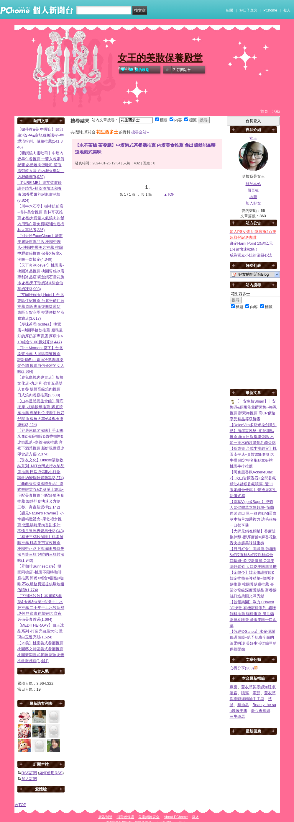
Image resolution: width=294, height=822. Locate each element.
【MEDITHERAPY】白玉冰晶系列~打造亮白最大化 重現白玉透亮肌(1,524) (40, 631)
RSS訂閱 (29, 773)
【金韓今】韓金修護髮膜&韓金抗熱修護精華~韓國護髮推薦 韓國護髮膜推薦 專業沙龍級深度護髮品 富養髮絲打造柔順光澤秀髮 (253, 584)
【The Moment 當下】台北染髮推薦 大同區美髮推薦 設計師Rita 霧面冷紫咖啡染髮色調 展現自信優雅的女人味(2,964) (41, 360)
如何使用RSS (51, 773)
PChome (270, 10)
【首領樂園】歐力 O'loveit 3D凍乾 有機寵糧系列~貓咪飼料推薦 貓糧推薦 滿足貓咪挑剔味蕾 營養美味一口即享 (253, 614)
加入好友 (253, 203)
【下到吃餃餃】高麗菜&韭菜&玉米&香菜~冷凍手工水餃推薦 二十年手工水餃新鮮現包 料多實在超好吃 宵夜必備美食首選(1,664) (41, 608)
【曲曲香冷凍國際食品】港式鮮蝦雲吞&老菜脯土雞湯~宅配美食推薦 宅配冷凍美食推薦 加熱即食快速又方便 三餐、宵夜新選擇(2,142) (41, 495)
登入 (286, 10)
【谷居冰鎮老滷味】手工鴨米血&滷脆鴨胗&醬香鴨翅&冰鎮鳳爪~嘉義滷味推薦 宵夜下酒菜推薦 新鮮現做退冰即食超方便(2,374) (41, 442)
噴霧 (245, 693)
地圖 (253, 197)
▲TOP (169, 194)
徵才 (195, 817)
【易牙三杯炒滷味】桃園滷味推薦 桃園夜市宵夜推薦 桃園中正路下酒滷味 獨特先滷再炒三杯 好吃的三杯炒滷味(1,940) (41, 549)
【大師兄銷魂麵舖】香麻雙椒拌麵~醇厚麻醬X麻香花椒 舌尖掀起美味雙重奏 (253, 537)
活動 (276, 111)
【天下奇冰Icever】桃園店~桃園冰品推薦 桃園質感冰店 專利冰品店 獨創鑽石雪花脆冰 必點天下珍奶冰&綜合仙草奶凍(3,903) (41, 277)
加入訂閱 (29, 779)
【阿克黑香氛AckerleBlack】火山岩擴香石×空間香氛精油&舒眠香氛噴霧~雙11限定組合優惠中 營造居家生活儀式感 (253, 484)
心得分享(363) (242, 668)
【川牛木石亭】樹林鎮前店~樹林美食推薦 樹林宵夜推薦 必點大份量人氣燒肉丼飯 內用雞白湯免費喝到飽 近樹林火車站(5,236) (41, 218)
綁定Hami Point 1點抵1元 (251, 243)
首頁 (264, 111)
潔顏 (256, 693)
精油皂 (243, 704)
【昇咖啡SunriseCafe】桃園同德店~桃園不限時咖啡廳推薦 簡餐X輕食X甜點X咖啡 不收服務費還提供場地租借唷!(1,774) (41, 578)
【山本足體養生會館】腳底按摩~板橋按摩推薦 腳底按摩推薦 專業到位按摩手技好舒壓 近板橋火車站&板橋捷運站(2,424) (41, 413)
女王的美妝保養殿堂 (160, 58)
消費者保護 (125, 817)
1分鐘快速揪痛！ (244, 249)
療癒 (233, 687)
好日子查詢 (248, 10)
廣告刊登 (105, 817)
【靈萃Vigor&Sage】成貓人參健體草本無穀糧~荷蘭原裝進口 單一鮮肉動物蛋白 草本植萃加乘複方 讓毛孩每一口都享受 (253, 513)
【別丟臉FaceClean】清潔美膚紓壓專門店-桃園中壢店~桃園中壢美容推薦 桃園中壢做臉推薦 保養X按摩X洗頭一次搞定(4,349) (40, 247)
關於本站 (253, 184)
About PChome (176, 817)
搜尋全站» (140, 132)
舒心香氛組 (260, 710)
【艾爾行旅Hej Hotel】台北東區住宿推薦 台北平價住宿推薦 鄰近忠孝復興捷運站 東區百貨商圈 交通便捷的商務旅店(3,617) (41, 306)
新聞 (229, 10)
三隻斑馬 (237, 716)
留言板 (253, 190)
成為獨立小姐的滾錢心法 (251, 255)
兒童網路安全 (149, 817)
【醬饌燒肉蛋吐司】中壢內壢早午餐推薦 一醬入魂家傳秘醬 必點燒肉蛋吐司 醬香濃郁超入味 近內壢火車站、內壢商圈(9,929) (41, 165)
